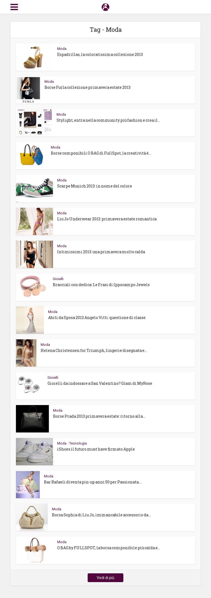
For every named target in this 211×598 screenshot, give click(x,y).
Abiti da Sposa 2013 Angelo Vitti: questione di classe (97, 317)
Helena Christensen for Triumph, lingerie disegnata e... (94, 350)
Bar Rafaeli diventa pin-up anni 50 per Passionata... (92, 482)
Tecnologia (78, 443)
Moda (61, 49)
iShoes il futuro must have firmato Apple (96, 449)
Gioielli (58, 279)
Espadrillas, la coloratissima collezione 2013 (100, 54)
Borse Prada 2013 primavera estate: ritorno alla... (99, 416)
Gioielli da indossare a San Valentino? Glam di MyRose (100, 383)
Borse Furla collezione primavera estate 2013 (88, 87)
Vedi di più (105, 578)
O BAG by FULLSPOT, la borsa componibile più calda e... (108, 547)
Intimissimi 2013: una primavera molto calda (101, 251)
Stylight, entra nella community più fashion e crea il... (108, 120)
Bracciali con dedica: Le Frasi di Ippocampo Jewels (101, 284)
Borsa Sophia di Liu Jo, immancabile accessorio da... (101, 514)
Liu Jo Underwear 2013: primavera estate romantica (107, 218)
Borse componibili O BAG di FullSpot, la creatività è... (101, 153)
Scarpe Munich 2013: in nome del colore (94, 186)
